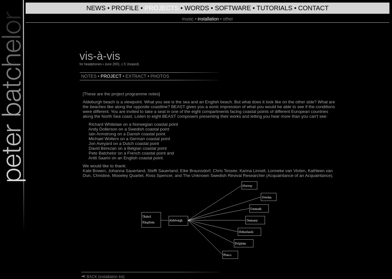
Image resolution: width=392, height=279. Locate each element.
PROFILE (125, 8)
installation (208, 18)
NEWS (96, 8)
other (228, 18)
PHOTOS (159, 76)
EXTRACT (135, 76)
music (188, 18)
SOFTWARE (233, 8)
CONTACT (313, 8)
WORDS (197, 8)
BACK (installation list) (105, 277)
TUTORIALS (274, 8)
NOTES (89, 76)
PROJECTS (162, 8)
